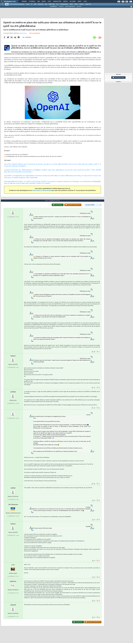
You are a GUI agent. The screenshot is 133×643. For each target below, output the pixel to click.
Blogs (44, 1)
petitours (13, 581)
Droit (79, 1)
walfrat (13, 488)
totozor (13, 356)
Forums (24, 1)
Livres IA (79, 6)
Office (76, 4)
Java (46, 4)
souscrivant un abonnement (41, 190)
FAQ (38, 1)
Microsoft (40, 4)
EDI (57, 4)
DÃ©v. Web (52, 4)
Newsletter (57, 1)
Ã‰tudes (73, 1)
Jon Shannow (13, 504)
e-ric (13, 565)
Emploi (65, 1)
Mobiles (82, 4)
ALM (35, 4)
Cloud (27, 4)
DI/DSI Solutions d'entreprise (16, 4)
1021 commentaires (34, 33)
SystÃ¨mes (88, 4)
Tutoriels (32, 1)
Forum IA (61, 6)
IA (31, 4)
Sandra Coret (22, 33)
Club (85, 1)
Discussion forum (118, 77)
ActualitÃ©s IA (53, 6)
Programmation (64, 4)
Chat (49, 1)
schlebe (13, 392)
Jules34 (13, 605)
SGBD (71, 4)
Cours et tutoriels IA (70, 6)
